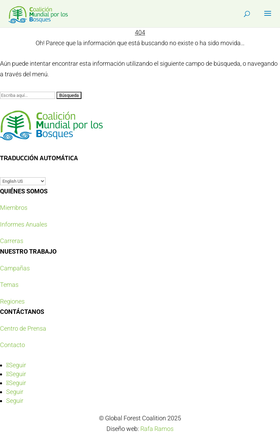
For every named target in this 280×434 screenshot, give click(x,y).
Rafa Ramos (157, 428)
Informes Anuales (23, 224)
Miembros (13, 207)
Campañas (15, 268)
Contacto (12, 344)
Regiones (12, 301)
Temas (9, 284)
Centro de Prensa (23, 328)
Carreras (11, 240)
